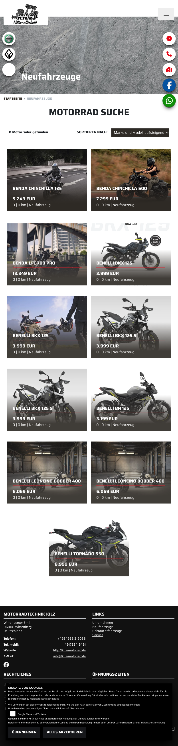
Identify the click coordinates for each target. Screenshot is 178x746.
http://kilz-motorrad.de (69, 650)
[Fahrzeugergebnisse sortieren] (140, 132)
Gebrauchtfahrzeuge (107, 630)
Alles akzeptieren (65, 732)
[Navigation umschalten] (166, 14)
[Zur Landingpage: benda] (9, 54)
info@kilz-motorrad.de (69, 656)
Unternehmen (102, 622)
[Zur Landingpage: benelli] (9, 38)
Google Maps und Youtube (32, 714)
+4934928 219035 (72, 638)
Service (97, 635)
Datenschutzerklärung (47, 699)
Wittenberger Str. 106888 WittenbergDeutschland (18, 626)
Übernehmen (24, 732)
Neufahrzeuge (102, 626)
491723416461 (75, 644)
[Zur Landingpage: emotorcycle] (9, 69)
